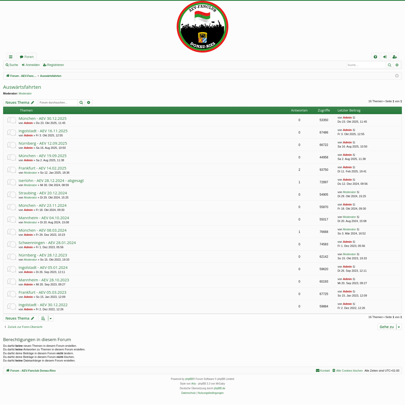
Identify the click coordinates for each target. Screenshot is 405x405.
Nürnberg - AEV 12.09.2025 (43, 143)
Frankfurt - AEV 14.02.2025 (42, 168)
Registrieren (55, 65)
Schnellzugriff (12, 57)
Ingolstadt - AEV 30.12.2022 (43, 304)
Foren (29, 56)
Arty (193, 383)
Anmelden (33, 65)
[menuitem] (375, 57)
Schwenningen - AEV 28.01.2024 (47, 242)
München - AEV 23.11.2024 (43, 205)
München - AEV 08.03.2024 (43, 230)
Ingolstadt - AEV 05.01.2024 (43, 267)
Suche (13, 65)
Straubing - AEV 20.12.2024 (43, 192)
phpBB (189, 379)
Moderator (25, 93)
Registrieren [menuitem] (396, 57)
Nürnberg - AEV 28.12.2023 (43, 254)
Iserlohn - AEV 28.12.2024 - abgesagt (51, 180)
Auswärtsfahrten (22, 87)
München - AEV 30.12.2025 (43, 118)
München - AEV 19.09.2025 (43, 155)
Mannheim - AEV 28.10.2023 (44, 279)
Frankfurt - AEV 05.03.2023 (42, 292)
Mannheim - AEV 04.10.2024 (44, 217)
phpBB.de (219, 388)
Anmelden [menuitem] (386, 57)
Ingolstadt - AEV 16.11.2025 (43, 130)
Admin (28, 122)
